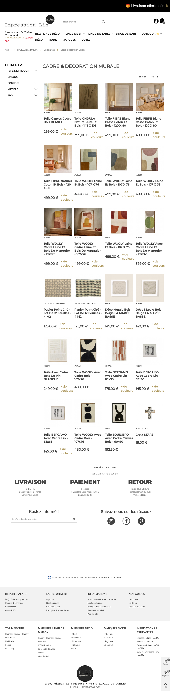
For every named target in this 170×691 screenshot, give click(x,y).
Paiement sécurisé (95, 610)
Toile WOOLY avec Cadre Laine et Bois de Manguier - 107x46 (149, 249)
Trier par (144, 76)
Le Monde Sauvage (46, 649)
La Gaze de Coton (137, 607)
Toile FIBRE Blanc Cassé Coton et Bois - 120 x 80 (117, 122)
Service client (11, 607)
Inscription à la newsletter (57, 610)
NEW (38, 33)
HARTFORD (109, 638)
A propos (50, 599)
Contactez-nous (53, 607)
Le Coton (133, 603)
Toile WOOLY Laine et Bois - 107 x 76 (88, 182)
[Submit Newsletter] (74, 519)
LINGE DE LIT (74, 33)
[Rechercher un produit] (103, 21)
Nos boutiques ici (14, 38)
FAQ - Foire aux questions (16, 599)
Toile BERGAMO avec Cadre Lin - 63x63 (148, 376)
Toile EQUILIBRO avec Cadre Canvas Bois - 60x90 (119, 438)
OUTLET (87, 39)
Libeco (41, 653)
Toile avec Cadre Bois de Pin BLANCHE (56, 376)
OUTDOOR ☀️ (150, 33)
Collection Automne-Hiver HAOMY (148, 653)
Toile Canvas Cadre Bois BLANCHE (57, 120)
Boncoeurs (76, 638)
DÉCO (39, 39)
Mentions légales (94, 603)
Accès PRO (10, 610)
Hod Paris (9, 641)
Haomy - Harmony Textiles (49, 638)
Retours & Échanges (14, 603)
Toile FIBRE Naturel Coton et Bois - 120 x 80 (58, 184)
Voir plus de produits (105, 467)
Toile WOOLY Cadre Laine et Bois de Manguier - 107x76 (57, 249)
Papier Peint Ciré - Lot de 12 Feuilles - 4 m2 (57, 313)
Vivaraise (42, 642)
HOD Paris (108, 634)
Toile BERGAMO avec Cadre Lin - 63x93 (117, 376)
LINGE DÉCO (51, 33)
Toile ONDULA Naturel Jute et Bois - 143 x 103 (85, 122)
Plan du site (92, 614)
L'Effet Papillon (44, 645)
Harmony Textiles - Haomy (16, 634)
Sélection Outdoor (145, 642)
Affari (73, 649)
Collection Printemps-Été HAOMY (148, 647)
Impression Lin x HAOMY (148, 638)
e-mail (15, 35)
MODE (52, 39)
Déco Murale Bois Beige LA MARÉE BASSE (117, 313)
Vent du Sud (10, 638)
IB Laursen (76, 641)
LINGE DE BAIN (126, 33)
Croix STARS (144, 434)
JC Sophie (108, 645)
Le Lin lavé (133, 599)
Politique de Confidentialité (99, 607)
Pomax (8, 645)
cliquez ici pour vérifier (111, 577)
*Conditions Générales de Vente (101, 599)
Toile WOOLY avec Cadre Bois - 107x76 (87, 376)
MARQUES (69, 39)
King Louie (108, 641)
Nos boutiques (52, 603)
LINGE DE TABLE (99, 33)
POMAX (74, 634)
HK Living (9, 649)
